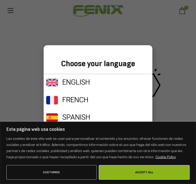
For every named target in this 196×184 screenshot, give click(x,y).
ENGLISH (76, 82)
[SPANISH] (52, 117)
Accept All (144, 172)
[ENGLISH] (52, 82)
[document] (98, 92)
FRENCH (75, 99)
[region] (98, 153)
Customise (51, 172)
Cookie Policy (165, 157)
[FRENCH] (52, 100)
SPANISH (76, 117)
